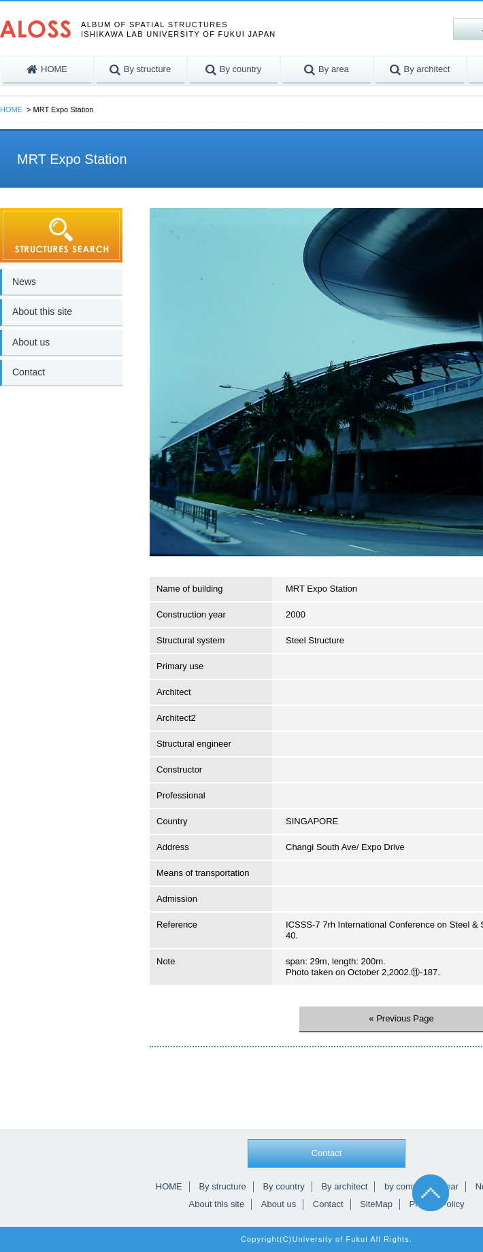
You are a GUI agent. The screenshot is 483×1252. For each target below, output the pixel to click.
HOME (11, 109)
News (24, 281)
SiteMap (376, 1204)
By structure (222, 1186)
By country (283, 1186)
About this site (42, 311)
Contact (28, 372)
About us (31, 342)
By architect (344, 1186)
